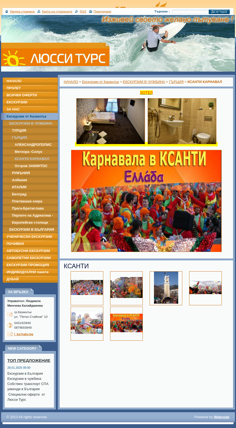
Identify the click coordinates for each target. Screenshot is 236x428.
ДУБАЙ (13, 279)
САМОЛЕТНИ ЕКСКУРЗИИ (29, 258)
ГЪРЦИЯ (176, 82)
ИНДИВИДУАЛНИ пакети (28, 272)
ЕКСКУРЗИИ (17, 102)
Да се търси (219, 11)
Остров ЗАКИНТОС (31, 166)
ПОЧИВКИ (15, 244)
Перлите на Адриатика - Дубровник (32, 216)
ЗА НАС (13, 109)
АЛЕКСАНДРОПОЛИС (33, 145)
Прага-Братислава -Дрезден (28, 209)
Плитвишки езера (27, 201)
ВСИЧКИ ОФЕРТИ (22, 95)
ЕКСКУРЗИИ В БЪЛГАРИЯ (31, 229)
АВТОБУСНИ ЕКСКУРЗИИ (28, 251)
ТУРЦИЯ (19, 130)
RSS (83, 11)
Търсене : (162, 11)
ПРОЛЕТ (14, 88)
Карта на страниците (57, 11)
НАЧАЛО (71, 82)
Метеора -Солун (28, 152)
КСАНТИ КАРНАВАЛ (32, 159)
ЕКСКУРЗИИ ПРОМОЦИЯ (28, 265)
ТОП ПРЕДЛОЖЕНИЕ (28, 360)
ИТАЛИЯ (19, 187)
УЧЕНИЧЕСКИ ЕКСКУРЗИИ (29, 237)
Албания (19, 180)
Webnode (221, 417)
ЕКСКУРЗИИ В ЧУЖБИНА (144, 82)
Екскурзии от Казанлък (100, 82)
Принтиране (102, 11)
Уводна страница (22, 11)
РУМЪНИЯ (21, 173)
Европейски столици (30, 222)
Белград (19, 194)
